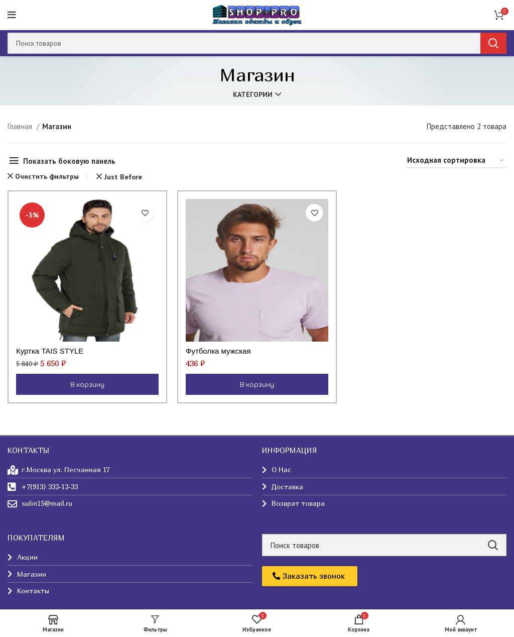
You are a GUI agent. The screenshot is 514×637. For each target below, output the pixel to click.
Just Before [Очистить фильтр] (123, 176)
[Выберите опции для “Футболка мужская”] (257, 384)
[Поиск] (257, 43)
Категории (253, 94)
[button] (309, 576)
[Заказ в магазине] (456, 160)
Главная (21, 126)
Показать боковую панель (69, 161)
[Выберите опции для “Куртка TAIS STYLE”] (87, 384)
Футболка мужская (218, 351)
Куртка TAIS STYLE (49, 351)
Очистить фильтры (47, 176)
